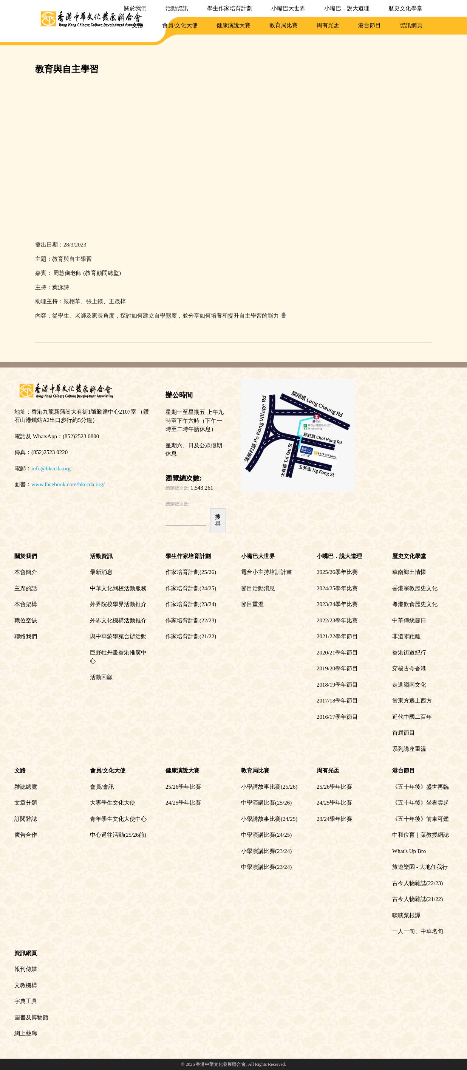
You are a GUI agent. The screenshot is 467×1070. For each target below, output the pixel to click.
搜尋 (218, 520)
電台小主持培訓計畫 (266, 572)
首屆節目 (403, 733)
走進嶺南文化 (409, 685)
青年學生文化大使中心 (118, 819)
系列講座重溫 (409, 749)
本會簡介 (25, 572)
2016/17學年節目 (337, 717)
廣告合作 (25, 835)
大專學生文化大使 (112, 803)
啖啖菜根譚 (406, 915)
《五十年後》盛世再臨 (420, 787)
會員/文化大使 (180, 25)
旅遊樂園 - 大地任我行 (420, 867)
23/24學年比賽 (334, 819)
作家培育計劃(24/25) (190, 588)
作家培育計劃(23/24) (190, 604)
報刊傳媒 (25, 969)
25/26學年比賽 (183, 787)
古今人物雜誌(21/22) (417, 899)
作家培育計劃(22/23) (190, 620)
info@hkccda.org (51, 468)
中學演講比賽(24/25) (266, 835)
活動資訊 (176, 8)
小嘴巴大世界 (288, 8)
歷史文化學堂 (405, 8)
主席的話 (25, 588)
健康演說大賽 (233, 25)
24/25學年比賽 (183, 803)
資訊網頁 (411, 25)
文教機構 (25, 985)
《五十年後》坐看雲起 (420, 803)
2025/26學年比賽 (337, 572)
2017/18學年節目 (337, 701)
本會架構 (25, 604)
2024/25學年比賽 (337, 588)
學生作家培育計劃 (229, 8)
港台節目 (369, 25)
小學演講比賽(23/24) (266, 851)
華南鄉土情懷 (409, 572)
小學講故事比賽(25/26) (269, 787)
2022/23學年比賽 (337, 620)
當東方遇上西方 (412, 701)
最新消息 (101, 572)
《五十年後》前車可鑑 (420, 819)
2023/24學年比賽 (337, 604)
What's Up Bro (409, 851)
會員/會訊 (102, 787)
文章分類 (25, 803)
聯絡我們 (25, 636)
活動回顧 (101, 677)
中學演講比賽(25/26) (266, 803)
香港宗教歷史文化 (415, 588)
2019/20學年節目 (337, 668)
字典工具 (25, 1001)
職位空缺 (25, 620)
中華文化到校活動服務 (118, 588)
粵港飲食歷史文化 (415, 604)
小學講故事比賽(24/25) (269, 819)
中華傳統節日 (409, 620)
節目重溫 (252, 604)
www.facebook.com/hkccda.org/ (68, 484)
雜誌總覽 (25, 787)
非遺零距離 (406, 636)
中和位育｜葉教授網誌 (420, 835)
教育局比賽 (283, 25)
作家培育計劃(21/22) (190, 636)
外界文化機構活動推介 (118, 620)
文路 (137, 25)
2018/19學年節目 (337, 685)
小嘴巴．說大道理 (347, 8)
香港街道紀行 (409, 653)
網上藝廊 (25, 1033)
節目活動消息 (258, 588)
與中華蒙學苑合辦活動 (118, 636)
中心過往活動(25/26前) (118, 835)
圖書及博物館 (31, 1017)
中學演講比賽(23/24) (266, 867)
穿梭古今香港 (409, 668)
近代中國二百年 (412, 717)
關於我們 (135, 8)
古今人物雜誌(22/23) (417, 883)
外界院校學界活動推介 (118, 604)
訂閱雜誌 (25, 819)
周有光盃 (328, 25)
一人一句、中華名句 (417, 931)
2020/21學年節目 (337, 653)
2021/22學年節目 (337, 636)
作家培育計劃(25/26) (190, 572)
